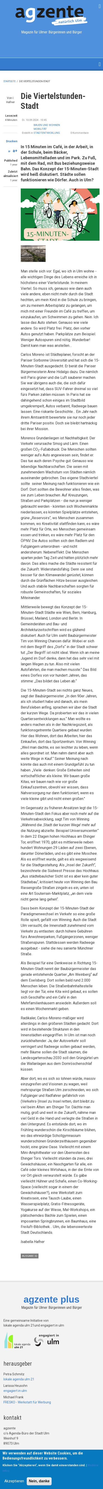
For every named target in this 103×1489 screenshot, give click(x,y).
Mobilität (40, 128)
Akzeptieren (14, 1481)
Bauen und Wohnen (47, 125)
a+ (15, 150)
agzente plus (51, 1299)
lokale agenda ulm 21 (18, 1379)
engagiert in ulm (15, 1391)
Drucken (11, 141)
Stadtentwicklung (47, 132)
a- (9, 151)
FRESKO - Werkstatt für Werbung (27, 1402)
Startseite (9, 81)
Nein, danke (39, 1481)
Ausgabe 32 (29, 1255)
